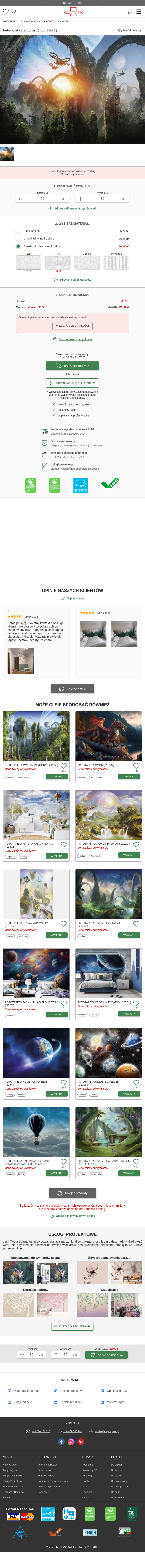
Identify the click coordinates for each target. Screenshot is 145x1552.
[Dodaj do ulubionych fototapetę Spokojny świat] (135, 845)
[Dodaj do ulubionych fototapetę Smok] (135, 766)
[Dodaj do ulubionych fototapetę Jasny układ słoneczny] (63, 1003)
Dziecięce (87, 1491)
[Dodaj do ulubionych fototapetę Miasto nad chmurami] (63, 845)
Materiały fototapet (13, 1486)
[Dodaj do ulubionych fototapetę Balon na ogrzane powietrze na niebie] (63, 1162)
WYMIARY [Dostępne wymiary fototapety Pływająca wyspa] (57, 935)
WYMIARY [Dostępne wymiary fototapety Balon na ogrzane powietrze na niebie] (57, 1173)
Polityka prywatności (49, 1486)
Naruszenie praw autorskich (53, 1481)
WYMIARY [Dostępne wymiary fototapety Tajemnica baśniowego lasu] (129, 1173)
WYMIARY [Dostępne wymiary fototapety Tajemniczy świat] (129, 935)
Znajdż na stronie (12, 1475)
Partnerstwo (44, 1470)
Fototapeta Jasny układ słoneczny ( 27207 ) (31, 1004)
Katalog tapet (10, 1464)
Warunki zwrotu (46, 1475)
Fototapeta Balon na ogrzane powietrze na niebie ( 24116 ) (27, 1162)
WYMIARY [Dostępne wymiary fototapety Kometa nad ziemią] (57, 1093)
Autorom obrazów (47, 1464)
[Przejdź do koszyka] (130, 12)
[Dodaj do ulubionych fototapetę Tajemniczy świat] (135, 924)
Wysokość (102, 193)
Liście (87, 1486)
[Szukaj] (14, 12)
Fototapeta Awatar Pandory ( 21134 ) (31, 765)
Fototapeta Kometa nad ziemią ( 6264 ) (27, 1083)
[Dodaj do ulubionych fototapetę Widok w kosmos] (135, 1003)
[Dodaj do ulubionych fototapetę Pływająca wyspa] (63, 924)
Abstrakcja (87, 1475)
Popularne (87, 1464)
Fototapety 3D (89, 1470)
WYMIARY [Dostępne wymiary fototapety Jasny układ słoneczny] (57, 1014)
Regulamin (43, 1492)
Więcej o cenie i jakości (72, 325)
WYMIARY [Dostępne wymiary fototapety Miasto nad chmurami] (57, 855)
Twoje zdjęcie (10, 1470)
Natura (87, 1497)
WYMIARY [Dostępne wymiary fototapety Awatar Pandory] (57, 776)
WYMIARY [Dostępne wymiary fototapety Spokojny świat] (129, 855)
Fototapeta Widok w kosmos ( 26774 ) (104, 1002)
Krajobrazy (22, 777)
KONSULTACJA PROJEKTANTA (72, 1326)
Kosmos (83, 1014)
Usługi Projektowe (12, 1481)
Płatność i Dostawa (13, 1492)
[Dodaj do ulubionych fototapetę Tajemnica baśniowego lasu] (135, 1162)
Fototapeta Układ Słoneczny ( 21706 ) (99, 1083)
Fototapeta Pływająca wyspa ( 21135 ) (26, 924)
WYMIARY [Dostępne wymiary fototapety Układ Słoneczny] (129, 1093)
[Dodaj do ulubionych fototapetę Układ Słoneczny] (135, 1083)
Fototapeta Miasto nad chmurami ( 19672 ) (29, 845)
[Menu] (137, 11)
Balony (21, 1174)
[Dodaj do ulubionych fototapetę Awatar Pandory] (63, 766)
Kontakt (7, 1497)
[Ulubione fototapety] (6, 11)
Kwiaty (87, 1480)
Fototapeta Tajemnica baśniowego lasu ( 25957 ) (103, 1162)
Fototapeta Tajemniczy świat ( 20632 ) (98, 924)
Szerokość (42, 193)
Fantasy (10, 777)
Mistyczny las (96, 777)
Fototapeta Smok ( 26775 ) (95, 765)
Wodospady (95, 856)
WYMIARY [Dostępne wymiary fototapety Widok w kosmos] (129, 1013)
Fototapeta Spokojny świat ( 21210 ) (103, 843)
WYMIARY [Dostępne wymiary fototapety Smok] (129, 776)
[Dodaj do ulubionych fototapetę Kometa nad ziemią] (63, 1083)
